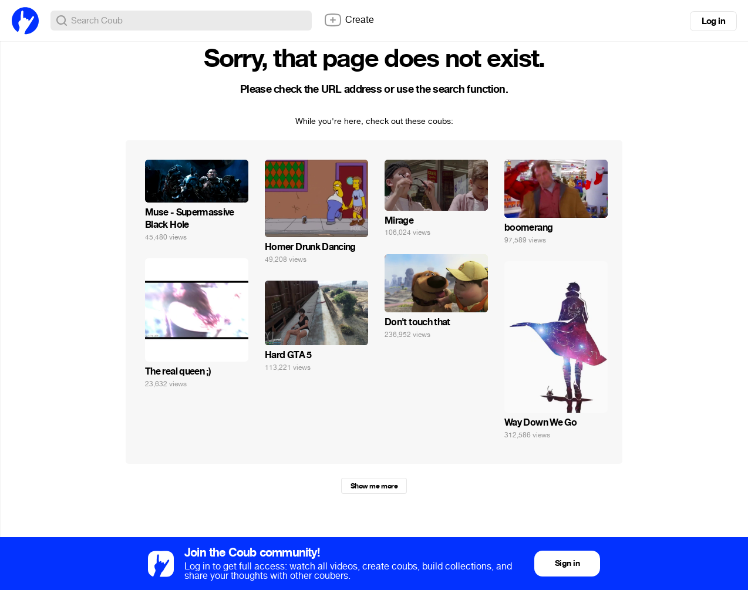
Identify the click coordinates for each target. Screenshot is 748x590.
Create (349, 20)
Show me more (374, 486)
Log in (713, 21)
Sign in (567, 563)
